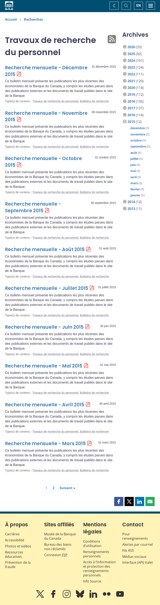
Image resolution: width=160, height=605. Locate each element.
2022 (131, 74)
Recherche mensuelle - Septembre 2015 (33, 207)
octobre (136, 140)
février (135, 189)
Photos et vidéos (18, 546)
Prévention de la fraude (18, 564)
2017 (131, 108)
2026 (131, 47)
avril (133, 177)
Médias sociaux (134, 556)
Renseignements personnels (96, 553)
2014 (131, 202)
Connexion (56, 555)
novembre (137, 134)
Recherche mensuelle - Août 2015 (45, 249)
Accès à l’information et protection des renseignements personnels (99, 568)
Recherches (33, 19)
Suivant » (67, 488)
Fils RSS (128, 550)
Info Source (92, 581)
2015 (131, 121)
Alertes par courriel (137, 544)
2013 (131, 208)
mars (134, 183)
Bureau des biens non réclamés (57, 546)
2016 (131, 115)
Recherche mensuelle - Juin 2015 (44, 327)
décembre (137, 128)
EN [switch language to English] (138, 5)
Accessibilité (14, 540)
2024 (131, 60)
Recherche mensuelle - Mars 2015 (45, 443)
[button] (118, 501)
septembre (138, 146)
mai (133, 171)
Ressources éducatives (14, 554)
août (133, 153)
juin (133, 165)
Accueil (11, 19)
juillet (134, 159)
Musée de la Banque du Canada (60, 536)
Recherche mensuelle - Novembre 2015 (46, 116)
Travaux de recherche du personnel (55, 101)
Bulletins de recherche (94, 101)
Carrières (12, 534)
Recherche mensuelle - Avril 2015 (44, 405)
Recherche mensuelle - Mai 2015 (43, 366)
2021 (131, 81)
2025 (131, 54)
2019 (131, 94)
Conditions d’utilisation (92, 543)
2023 (131, 67)
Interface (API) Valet (137, 562)
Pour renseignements (135, 536)
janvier (135, 195)
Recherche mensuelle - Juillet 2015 (46, 288)
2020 (131, 87)
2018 (131, 101)
